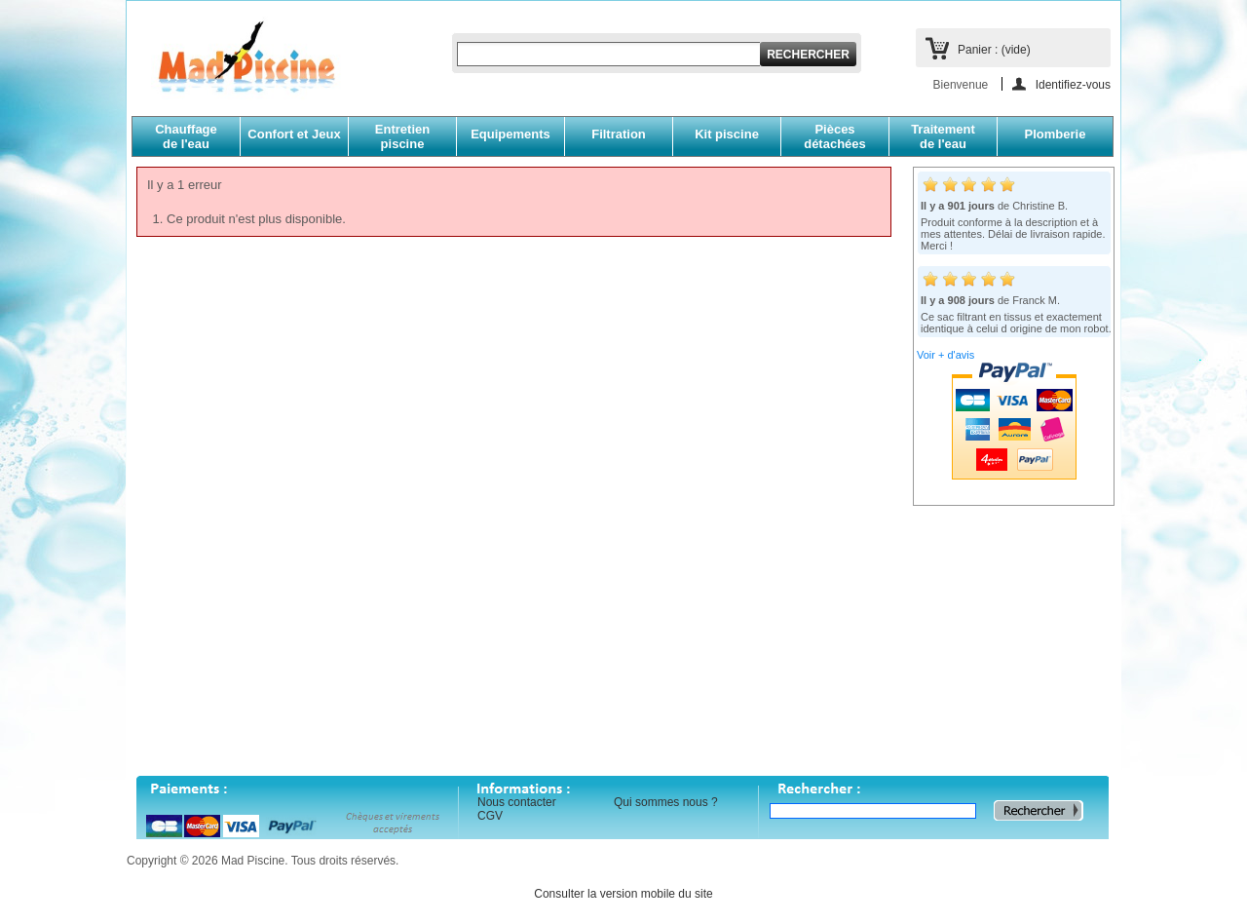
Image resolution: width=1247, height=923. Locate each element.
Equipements (510, 134)
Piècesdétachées (835, 136)
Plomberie (1055, 134)
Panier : (994, 50)
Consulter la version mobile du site (623, 894)
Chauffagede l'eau (186, 136)
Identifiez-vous (1073, 84)
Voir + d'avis (945, 355)
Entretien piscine (402, 136)
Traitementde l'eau (943, 136)
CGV (490, 816)
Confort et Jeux (293, 134)
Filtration (618, 134)
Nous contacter (516, 802)
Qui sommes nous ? (666, 802)
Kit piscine (727, 134)
